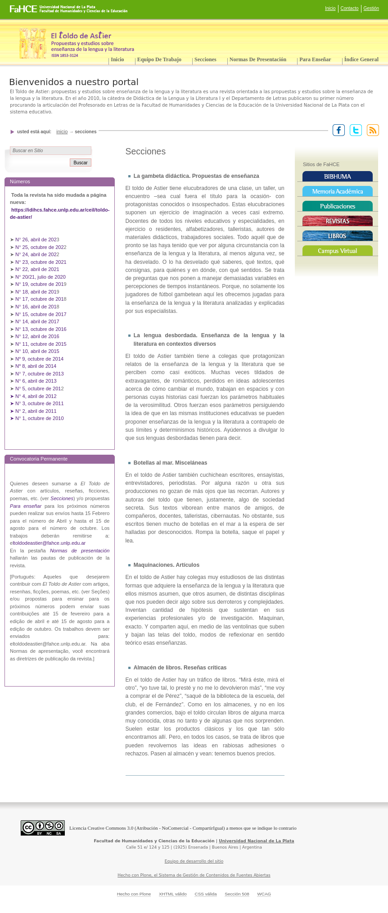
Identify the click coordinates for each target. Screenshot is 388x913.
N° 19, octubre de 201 (39, 284)
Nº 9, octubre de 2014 (39, 359)
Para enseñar (315, 59)
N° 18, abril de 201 (36, 291)
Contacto (350, 8)
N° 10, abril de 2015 (37, 351)
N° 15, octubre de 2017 (41, 314)
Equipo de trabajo (159, 59)
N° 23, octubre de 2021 (41, 262)
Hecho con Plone (134, 893)
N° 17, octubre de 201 (39, 299)
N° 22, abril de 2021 (37, 269)
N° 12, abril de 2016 (38, 336)
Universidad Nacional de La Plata (256, 841)
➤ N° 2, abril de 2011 (33, 411)
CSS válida (205, 893)
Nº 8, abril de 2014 (35, 366)
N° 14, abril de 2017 (38, 321)
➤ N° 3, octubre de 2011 (37, 403)
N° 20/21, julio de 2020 (41, 277)
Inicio (330, 8)
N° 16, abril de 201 (36, 306)
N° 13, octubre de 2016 (41, 329)
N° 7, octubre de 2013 (39, 373)
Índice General (361, 59)
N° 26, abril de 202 (36, 239)
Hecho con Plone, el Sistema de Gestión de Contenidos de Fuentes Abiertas (194, 875)
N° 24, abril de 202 (36, 254)
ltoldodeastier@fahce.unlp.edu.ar (49, 543)
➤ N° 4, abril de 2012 (33, 396)
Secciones (205, 59)
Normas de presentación (258, 59)
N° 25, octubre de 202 (39, 247)
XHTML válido (173, 893)
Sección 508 (237, 893)
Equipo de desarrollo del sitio (194, 861)
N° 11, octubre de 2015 (41, 344)
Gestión (371, 8)
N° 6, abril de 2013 (36, 381)
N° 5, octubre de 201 (38, 388)
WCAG (264, 893)
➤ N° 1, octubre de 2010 (37, 418)
